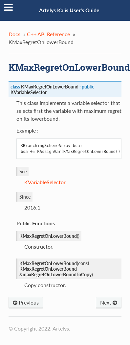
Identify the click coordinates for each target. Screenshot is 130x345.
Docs (14, 34)
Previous (26, 302)
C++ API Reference (48, 34)
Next (108, 302)
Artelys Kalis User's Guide (69, 10)
